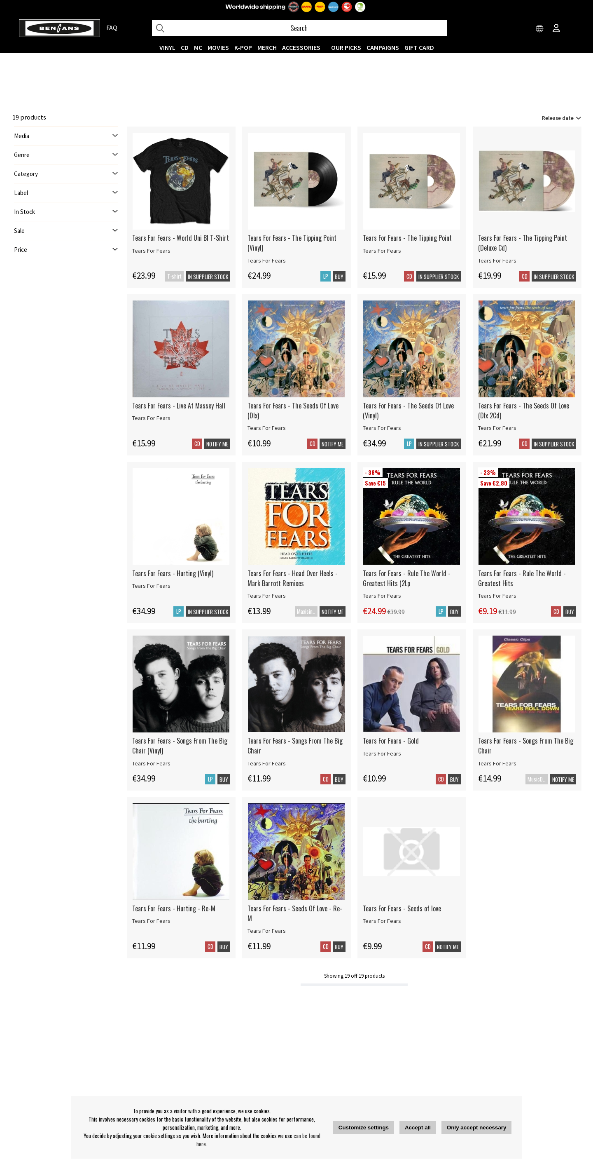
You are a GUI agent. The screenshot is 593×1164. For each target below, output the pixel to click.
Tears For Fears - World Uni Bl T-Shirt (180, 238)
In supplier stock (208, 276)
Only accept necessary (476, 1127)
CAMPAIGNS (383, 47)
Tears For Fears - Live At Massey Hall (178, 406)
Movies (218, 47)
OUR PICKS (346, 47)
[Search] (299, 28)
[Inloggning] (556, 29)
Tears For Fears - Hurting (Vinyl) (172, 573)
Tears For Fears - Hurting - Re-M (173, 908)
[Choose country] (539, 28)
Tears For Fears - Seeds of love (402, 908)
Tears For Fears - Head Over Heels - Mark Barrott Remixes (292, 578)
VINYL (167, 47)
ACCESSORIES (301, 47)
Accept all (418, 1127)
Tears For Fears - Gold (391, 741)
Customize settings (364, 1127)
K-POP (243, 47)
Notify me (217, 444)
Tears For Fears (151, 250)
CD (185, 47)
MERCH (267, 47)
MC (198, 47)
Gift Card (419, 47)
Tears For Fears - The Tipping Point (407, 238)
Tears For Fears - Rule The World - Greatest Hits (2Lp (407, 578)
